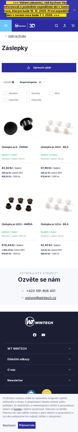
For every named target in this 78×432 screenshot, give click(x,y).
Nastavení (9, 425)
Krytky (17, 36)
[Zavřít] (74, 10)
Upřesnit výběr (39, 67)
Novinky (33, 93)
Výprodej (10, 99)
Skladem (10, 93)
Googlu (18, 409)
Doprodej (33, 99)
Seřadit (8, 82)
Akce (54, 93)
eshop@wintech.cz (40, 298)
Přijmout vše (27, 425)
